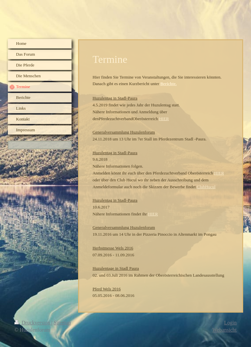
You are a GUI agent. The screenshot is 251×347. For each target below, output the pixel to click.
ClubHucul (206, 186)
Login (230, 322)
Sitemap (62, 322)
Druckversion (32, 322)
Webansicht (224, 330)
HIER (164, 118)
